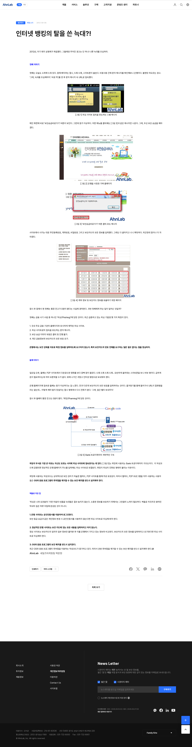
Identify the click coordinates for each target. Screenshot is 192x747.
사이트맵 (53, 688)
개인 (24, 5)
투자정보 (19, 671)
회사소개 (19, 665)
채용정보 (19, 677)
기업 (19, 5)
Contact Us (55, 683)
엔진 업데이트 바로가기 (105, 712)
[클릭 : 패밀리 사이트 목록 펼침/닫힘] (159, 733)
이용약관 (53, 677)
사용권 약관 (55, 665)
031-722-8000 (63, 735)
